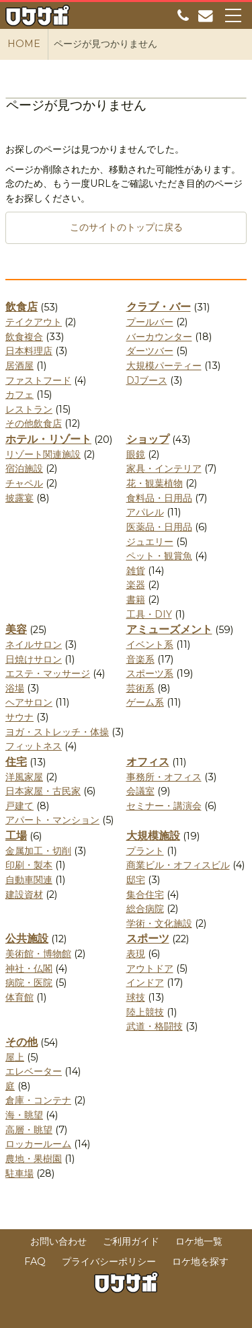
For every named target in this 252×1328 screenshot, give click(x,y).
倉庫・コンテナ (38, 1100)
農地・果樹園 (33, 1159)
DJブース (146, 380)
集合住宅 (145, 894)
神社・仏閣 (28, 968)
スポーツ (147, 938)
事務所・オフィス (164, 777)
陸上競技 (145, 1012)
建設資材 (24, 894)
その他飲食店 (33, 423)
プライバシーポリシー (109, 1261)
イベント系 (149, 644)
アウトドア (149, 968)
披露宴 (19, 498)
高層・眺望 (28, 1130)
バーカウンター (159, 337)
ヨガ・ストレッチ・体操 (57, 732)
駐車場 (19, 1173)
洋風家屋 (24, 777)
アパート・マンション (52, 820)
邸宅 (135, 880)
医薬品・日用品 (159, 527)
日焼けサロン (33, 659)
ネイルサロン (33, 644)
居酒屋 (19, 366)
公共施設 (26, 938)
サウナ (19, 717)
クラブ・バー (158, 306)
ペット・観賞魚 (159, 556)
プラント (145, 851)
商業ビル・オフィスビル (178, 865)
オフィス (147, 761)
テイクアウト (33, 322)
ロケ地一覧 (198, 1241)
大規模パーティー (164, 366)
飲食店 (21, 306)
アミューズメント (169, 629)
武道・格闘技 (154, 1026)
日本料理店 (28, 351)
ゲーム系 (145, 702)
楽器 (135, 585)
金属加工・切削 (38, 851)
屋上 (14, 1057)
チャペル (24, 483)
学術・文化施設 (159, 923)
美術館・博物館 (38, 954)
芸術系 (140, 688)
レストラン (28, 409)
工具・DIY (149, 614)
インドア (145, 983)
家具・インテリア (164, 468)
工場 (16, 835)
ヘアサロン (28, 702)
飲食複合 (24, 337)
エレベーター (33, 1071)
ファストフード (38, 380)
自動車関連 (28, 880)
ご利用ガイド (131, 1241)
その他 (21, 1042)
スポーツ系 (149, 673)
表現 (135, 954)
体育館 (19, 997)
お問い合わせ (58, 1241)
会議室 (140, 791)
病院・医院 (28, 983)
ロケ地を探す (200, 1261)
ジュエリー (149, 542)
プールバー (149, 322)
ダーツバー (149, 351)
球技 (135, 997)
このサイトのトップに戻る (126, 227)
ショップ (147, 439)
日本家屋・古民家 (43, 791)
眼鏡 (135, 454)
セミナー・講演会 (164, 806)
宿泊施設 (24, 468)
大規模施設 (153, 835)
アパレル (145, 512)
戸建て (19, 806)
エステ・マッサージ (47, 673)
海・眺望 (24, 1115)
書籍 (135, 599)
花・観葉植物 (154, 483)
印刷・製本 (28, 865)
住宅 (16, 761)
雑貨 (135, 571)
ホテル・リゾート (48, 439)
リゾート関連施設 (43, 454)
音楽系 (140, 659)
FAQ (35, 1261)
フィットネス (33, 746)
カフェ (19, 394)
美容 (16, 629)
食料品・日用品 (159, 498)
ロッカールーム (38, 1144)
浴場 (14, 688)
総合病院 (145, 909)
